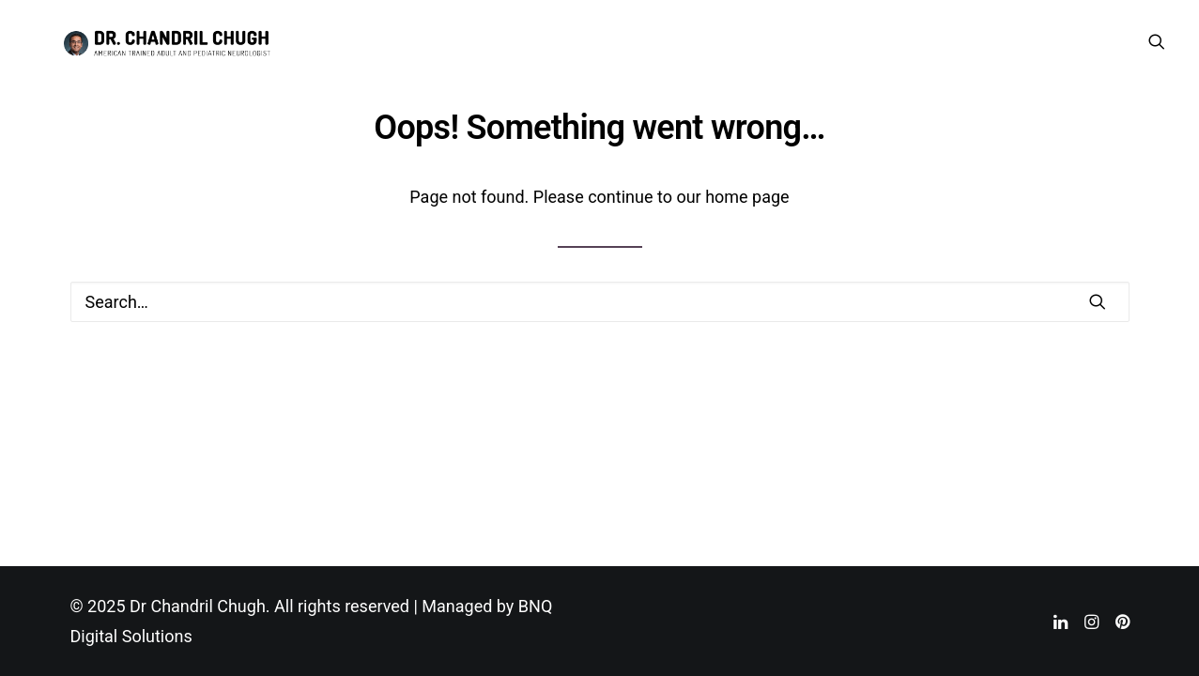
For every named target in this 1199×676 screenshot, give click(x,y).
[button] (1156, 48)
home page (747, 197)
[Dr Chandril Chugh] (180, 47)
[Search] (600, 302)
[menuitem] (1156, 48)
